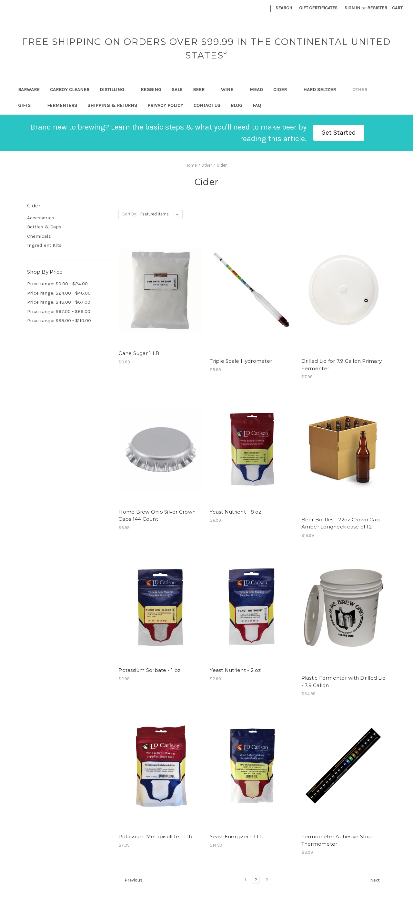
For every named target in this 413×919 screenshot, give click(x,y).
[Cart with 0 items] (397, 8)
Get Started (338, 132)
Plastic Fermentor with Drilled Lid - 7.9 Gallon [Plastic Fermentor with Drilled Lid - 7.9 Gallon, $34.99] (343, 681)
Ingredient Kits (44, 245)
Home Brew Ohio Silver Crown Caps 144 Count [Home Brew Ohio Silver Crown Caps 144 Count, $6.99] (157, 515)
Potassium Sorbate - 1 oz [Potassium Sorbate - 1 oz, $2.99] (149, 670)
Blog (236, 105)
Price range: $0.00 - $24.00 (57, 284)
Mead (256, 89)
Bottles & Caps (44, 227)
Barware (29, 89)
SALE (177, 89)
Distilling (115, 89)
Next (378, 880)
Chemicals (39, 236)
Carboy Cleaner (69, 89)
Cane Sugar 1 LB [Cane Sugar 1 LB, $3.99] (138, 353)
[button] (338, 133)
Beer (202, 89)
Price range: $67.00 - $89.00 (58, 311)
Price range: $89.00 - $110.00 (59, 320)
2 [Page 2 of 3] (256, 879)
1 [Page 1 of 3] (245, 879)
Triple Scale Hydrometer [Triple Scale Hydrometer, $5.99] (241, 361)
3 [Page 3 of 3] (267, 879)
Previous (131, 880)
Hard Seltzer (322, 89)
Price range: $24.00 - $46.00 (59, 293)
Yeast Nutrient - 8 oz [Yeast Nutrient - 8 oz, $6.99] (235, 512)
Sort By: (129, 214)
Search (284, 8)
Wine (230, 89)
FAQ (257, 105)
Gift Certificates (318, 8)
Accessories (40, 218)
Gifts (27, 105)
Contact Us (207, 105)
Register (377, 8)
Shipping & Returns (112, 105)
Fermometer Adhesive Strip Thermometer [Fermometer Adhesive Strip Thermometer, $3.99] (336, 840)
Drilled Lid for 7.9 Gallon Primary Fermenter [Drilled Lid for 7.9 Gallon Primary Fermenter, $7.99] (341, 364)
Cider (283, 89)
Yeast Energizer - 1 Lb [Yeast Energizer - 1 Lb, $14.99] (237, 836)
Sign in (352, 8)
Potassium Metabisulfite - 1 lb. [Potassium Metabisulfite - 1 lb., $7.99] (155, 836)
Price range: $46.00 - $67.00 (58, 302)
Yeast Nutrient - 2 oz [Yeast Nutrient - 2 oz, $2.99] (235, 670)
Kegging (151, 89)
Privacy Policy (165, 105)
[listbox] (160, 214)
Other (362, 89)
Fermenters (62, 105)
